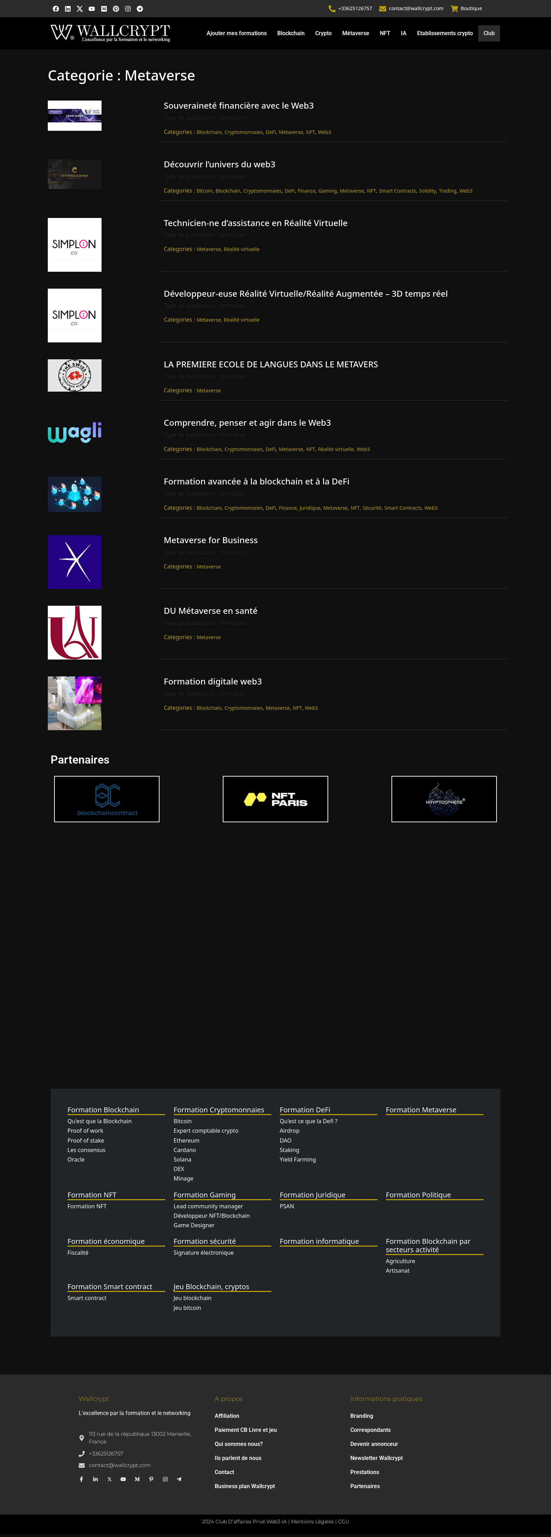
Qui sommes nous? (239, 1446)
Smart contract (86, 1300)
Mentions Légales (312, 1524)
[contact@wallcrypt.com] (383, 9)
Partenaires (365, 1488)
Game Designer (194, 1227)
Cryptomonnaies (244, 134)
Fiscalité (78, 1255)
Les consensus (86, 1152)
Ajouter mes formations (236, 35)
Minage (183, 1181)
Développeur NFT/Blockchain (212, 1218)
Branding (361, 1418)
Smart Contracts (397, 192)
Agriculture (400, 1263)
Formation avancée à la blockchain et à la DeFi (256, 483)
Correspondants (370, 1432)
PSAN (287, 1208)
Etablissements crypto (445, 35)
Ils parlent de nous (238, 1460)
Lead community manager (208, 1208)
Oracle (76, 1162)
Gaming (327, 192)
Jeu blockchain (193, 1300)
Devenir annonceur (374, 1446)
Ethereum (187, 1142)
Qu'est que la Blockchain (99, 1123)
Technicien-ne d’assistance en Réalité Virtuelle (256, 225)
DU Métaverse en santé (211, 613)
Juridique (310, 510)
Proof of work (85, 1133)
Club (489, 35)
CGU (343, 1524)
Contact (224, 1474)
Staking (289, 1152)
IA (403, 35)
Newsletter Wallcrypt (376, 1460)
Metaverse (291, 134)
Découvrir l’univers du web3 (220, 166)
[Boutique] (454, 9)
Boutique (471, 9)
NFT (385, 35)
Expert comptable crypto (206, 1133)
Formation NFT (87, 1208)
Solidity (427, 192)
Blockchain (290, 35)
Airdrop (289, 1133)
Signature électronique (204, 1255)
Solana (182, 1162)
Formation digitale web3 (213, 683)
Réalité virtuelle (242, 251)
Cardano (185, 1152)
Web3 (324, 134)
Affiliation (227, 1418)
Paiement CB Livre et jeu (246, 1432)
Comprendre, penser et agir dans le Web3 (247, 425)
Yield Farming (298, 1162)
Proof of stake (85, 1142)
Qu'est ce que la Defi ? (308, 1123)
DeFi (271, 134)
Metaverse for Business (211, 542)
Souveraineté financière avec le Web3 (239, 108)
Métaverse (355, 35)
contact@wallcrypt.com (416, 9)
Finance (307, 192)
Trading (447, 192)
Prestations (364, 1474)
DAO (286, 1142)
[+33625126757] (332, 9)
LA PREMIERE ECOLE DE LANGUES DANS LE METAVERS (271, 366)
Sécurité (372, 510)
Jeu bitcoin (187, 1310)
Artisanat (398, 1273)
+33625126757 (355, 9)
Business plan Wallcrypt (245, 1488)
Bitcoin (204, 192)
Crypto (323, 35)
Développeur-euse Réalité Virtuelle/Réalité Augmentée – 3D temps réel (306, 295)
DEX (179, 1171)
